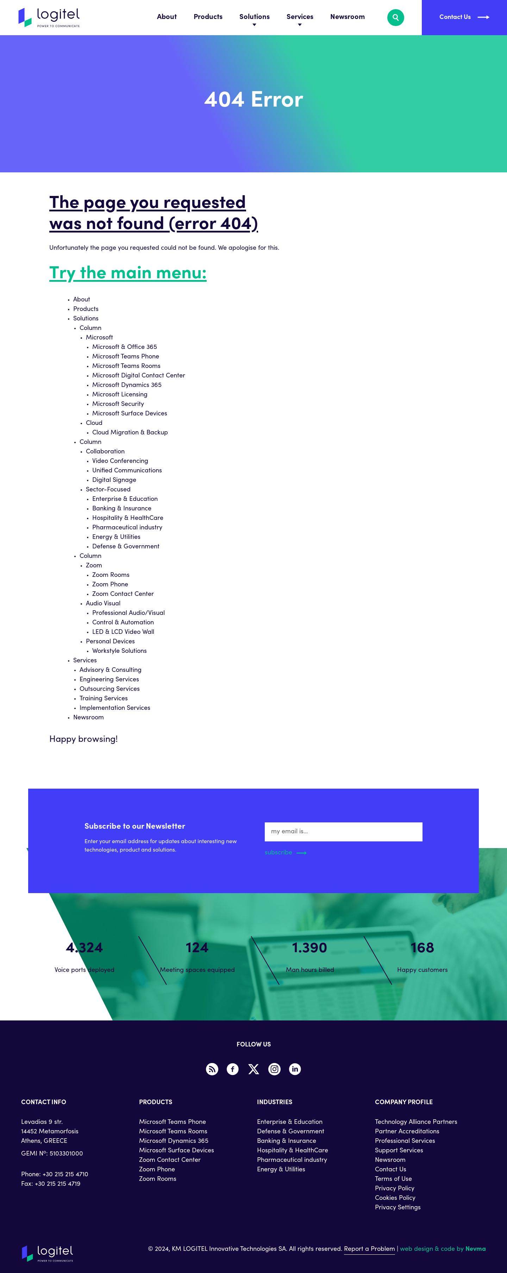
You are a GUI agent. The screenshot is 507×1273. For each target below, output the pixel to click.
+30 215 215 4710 (65, 1175)
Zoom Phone (110, 585)
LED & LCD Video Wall (123, 632)
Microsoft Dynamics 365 (127, 385)
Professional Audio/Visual (128, 613)
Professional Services (405, 1141)
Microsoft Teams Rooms (126, 366)
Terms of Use (393, 1179)
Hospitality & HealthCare (127, 518)
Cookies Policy (395, 1198)
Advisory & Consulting (111, 670)
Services (300, 17)
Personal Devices (110, 642)
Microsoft (99, 338)
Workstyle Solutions (119, 651)
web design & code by (443, 1249)
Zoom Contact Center (123, 594)
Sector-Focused (108, 490)
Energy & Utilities (116, 537)
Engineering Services (109, 680)
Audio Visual (103, 604)
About (167, 17)
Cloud (94, 423)
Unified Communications (127, 471)
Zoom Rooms (111, 575)
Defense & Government (125, 547)
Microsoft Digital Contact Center (138, 376)
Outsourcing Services (110, 689)
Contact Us (390, 1170)
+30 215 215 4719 (58, 1184)
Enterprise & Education (125, 499)
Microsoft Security (118, 404)
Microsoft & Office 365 (124, 347)
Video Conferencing (120, 461)
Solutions (254, 17)
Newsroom (347, 17)
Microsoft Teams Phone (125, 357)
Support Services (399, 1151)
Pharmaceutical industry (127, 528)
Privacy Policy (394, 1189)
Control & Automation (123, 623)
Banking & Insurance (121, 509)
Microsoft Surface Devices (129, 414)
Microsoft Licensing (120, 395)
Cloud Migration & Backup (130, 433)
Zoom (94, 566)
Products (208, 17)
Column (90, 328)
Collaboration (105, 452)
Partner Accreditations (407, 1132)
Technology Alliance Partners (416, 1122)
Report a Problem (369, 1249)
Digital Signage (114, 480)
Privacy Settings (398, 1208)
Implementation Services (115, 708)
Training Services (104, 699)
